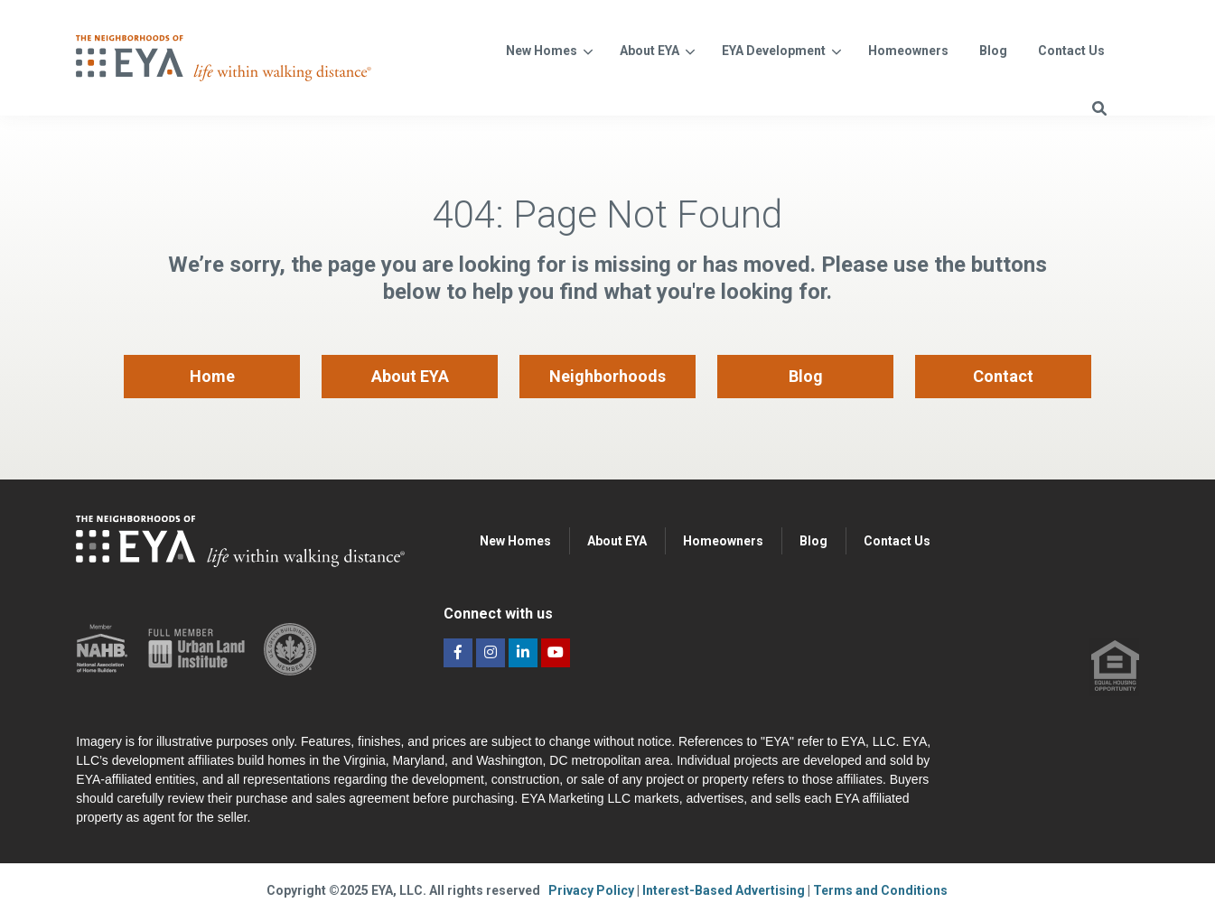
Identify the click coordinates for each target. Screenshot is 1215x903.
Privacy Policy (592, 890)
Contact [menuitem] (1003, 376)
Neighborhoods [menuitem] (607, 376)
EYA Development (774, 50)
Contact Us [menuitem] (897, 541)
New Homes (541, 50)
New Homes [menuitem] (515, 541)
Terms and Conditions (880, 890)
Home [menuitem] (212, 376)
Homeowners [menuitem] (723, 541)
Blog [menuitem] (806, 376)
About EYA (649, 50)
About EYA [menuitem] (410, 376)
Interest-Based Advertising (725, 890)
